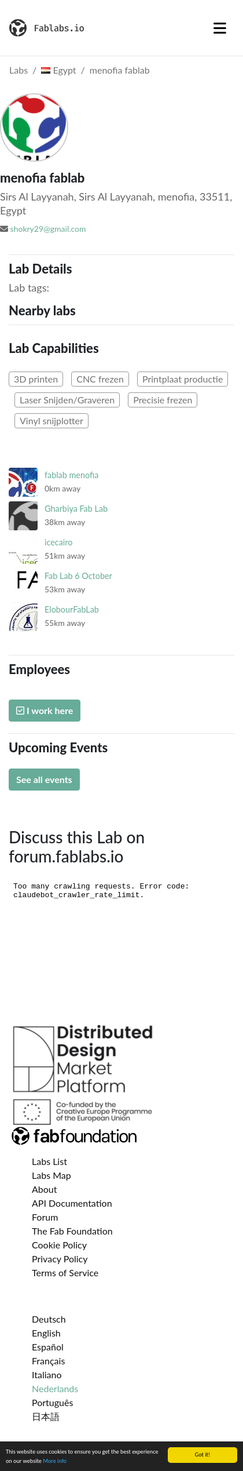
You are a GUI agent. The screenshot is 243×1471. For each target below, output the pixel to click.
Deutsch (49, 1318)
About (44, 1189)
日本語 (46, 1416)
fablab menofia (71, 475)
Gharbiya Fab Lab (76, 509)
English (46, 1332)
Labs (18, 69)
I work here (44, 710)
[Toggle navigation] (220, 28)
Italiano (47, 1374)
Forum (45, 1216)
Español (48, 1346)
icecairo (58, 542)
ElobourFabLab (72, 609)
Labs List (49, 1161)
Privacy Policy (60, 1258)
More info (55, 1461)
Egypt (58, 69)
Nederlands (55, 1388)
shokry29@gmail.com (48, 229)
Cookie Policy (59, 1244)
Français (48, 1360)
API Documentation (72, 1202)
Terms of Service (65, 1272)
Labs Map (51, 1175)
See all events (44, 779)
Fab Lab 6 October (78, 576)
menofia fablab (120, 69)
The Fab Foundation (72, 1230)
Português (52, 1402)
